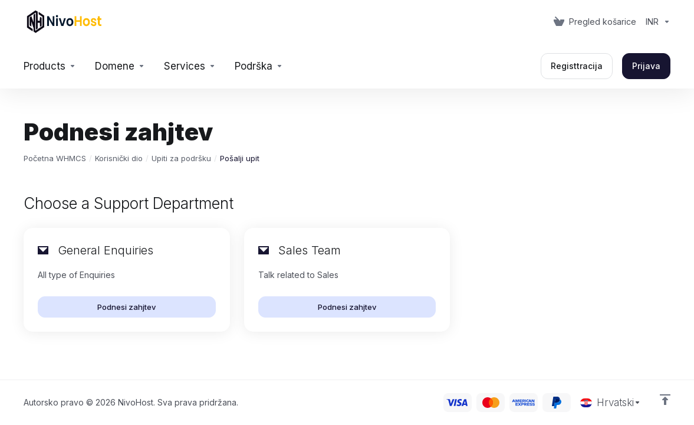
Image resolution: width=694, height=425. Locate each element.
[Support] (258, 66)
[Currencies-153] (655, 21)
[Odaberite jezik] (610, 403)
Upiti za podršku (181, 158)
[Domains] (119, 66)
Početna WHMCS (55, 158)
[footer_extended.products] (49, 66)
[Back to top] (665, 400)
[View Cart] (595, 21)
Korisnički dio (119, 158)
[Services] (189, 66)
